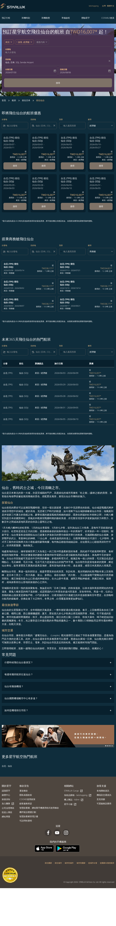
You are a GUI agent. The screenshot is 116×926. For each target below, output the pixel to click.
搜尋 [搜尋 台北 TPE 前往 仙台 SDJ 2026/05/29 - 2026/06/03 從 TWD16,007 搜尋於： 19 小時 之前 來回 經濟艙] (15, 206)
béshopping (93, 6)
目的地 (8, 59)
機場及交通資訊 (104, 795)
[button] (24, 42)
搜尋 (58, 82)
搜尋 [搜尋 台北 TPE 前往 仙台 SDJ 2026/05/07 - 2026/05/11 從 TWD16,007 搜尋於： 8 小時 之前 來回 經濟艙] (15, 165)
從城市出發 (92, 863)
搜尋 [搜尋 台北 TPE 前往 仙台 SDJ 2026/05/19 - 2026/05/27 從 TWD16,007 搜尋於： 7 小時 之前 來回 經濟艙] (101, 165)
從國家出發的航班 (107, 863)
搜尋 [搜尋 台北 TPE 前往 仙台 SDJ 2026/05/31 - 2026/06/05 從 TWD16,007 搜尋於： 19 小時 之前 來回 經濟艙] (101, 206)
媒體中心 (6, 795)
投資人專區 (7, 812)
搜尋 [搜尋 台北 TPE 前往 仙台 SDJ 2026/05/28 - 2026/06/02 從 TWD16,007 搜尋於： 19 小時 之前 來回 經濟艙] (44, 206)
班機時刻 (26, 17)
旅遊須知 (6, 799)
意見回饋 (101, 799)
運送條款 (23, 790)
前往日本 (26, 100)
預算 (61, 119)
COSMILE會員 (107, 17)
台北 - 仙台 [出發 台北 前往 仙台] (7, 766)
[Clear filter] (54, 125)
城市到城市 (69, 863)
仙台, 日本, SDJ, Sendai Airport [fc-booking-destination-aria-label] (19, 62)
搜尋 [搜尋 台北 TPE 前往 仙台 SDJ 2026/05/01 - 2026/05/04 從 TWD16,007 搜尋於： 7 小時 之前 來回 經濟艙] (44, 165)
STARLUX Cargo (73, 790)
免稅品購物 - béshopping (78, 795)
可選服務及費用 (104, 803)
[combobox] (17, 125)
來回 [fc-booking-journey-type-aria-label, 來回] (7, 42)
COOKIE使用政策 (27, 799)
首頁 (4, 100)
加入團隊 (8, 803)
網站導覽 (6, 816)
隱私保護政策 (25, 795)
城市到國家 (81, 863)
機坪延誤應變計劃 (27, 812)
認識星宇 (6, 790)
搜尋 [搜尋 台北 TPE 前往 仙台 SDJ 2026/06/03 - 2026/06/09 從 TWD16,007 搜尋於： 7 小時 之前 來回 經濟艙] (72, 165)
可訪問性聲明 (25, 820)
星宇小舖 (70, 804)
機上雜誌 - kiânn (74, 799)
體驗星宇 (85, 17)
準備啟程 (66, 17)
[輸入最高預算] (73, 125)
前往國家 (48, 863)
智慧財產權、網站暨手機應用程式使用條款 (39, 807)
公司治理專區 (8, 808)
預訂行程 (6, 17)
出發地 (8, 49)
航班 (14, 100)
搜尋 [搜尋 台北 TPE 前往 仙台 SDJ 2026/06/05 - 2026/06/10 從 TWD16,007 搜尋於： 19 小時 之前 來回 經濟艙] (72, 206)
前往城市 (58, 863)
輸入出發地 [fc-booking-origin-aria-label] (10, 52)
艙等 (90, 119)
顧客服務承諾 (25, 803)
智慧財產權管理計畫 (28, 816)
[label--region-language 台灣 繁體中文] (108, 6)
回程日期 (63, 69)
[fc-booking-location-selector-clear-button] (110, 61)
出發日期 (8, 69)
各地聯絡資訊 (103, 790)
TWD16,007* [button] (83, 31)
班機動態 (46, 17)
